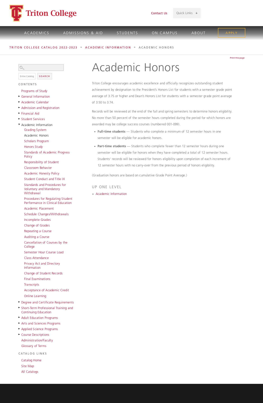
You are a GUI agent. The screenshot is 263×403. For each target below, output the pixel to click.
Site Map (27, 366)
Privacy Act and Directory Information (42, 265)
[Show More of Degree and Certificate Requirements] (19, 302)
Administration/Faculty (37, 340)
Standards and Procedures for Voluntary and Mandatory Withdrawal (45, 189)
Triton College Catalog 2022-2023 (43, 47)
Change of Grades (37, 225)
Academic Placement (39, 208)
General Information (35, 96)
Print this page (237, 58)
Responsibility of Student (41, 162)
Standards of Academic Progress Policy (47, 154)
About (198, 33)
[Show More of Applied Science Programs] (19, 329)
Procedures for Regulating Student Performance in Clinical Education (48, 201)
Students (127, 33)
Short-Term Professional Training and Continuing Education (47, 310)
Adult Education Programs (39, 318)
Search (44, 76)
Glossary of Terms (33, 346)
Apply (232, 33)
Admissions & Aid (83, 33)
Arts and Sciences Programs (40, 323)
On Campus (165, 33)
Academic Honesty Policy (41, 173)
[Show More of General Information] (19, 96)
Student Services (33, 119)
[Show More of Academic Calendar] (19, 102)
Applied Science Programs (39, 329)
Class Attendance (36, 258)
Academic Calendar (35, 102)
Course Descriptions (35, 335)
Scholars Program (36, 141)
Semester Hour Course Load (43, 252)
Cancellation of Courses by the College (45, 244)
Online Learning (35, 296)
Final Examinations (37, 279)
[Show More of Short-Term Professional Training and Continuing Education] (19, 308)
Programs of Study (34, 91)
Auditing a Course (36, 237)
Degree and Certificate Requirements (47, 302)
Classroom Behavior (38, 168)
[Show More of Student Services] (19, 119)
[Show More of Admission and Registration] (19, 107)
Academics (36, 33)
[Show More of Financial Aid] (19, 113)
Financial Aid (30, 113)
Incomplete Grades (37, 220)
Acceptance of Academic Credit (46, 290)
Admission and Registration (40, 108)
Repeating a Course (38, 231)
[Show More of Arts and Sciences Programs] (19, 323)
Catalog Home (31, 360)
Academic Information (108, 47)
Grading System (35, 130)
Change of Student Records (43, 273)
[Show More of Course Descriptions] (19, 334)
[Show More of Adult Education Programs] (19, 317)
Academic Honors (36, 135)
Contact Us (159, 13)
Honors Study (33, 147)
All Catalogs (29, 372)
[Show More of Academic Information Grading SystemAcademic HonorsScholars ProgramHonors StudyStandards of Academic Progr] (19, 124)
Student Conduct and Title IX (44, 179)
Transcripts (31, 284)
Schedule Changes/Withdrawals (46, 214)
